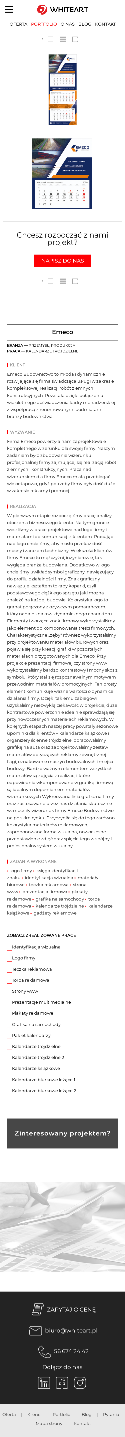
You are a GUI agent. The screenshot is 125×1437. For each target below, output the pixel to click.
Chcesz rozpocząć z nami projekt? (62, 249)
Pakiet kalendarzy (31, 1035)
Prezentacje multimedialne (41, 1002)
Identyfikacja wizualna (36, 947)
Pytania (111, 1414)
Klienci (34, 1414)
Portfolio (44, 24)
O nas (68, 24)
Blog (84, 24)
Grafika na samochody (36, 1024)
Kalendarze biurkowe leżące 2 (44, 1091)
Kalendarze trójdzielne (36, 1046)
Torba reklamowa (30, 980)
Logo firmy (23, 958)
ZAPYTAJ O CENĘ (62, 1310)
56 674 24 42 (62, 1351)
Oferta (18, 24)
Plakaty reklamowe (32, 1013)
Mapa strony (49, 1423)
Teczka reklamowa (32, 969)
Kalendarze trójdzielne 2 (38, 1057)
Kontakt (105, 24)
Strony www (25, 991)
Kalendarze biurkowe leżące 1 (43, 1080)
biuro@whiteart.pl (62, 1330)
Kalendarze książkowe (36, 1068)
